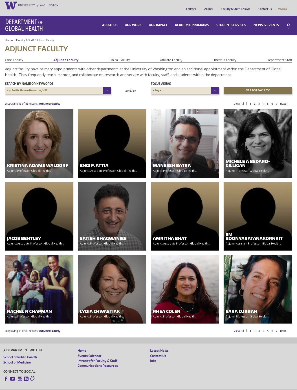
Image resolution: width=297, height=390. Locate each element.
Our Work (133, 18)
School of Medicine (17, 356)
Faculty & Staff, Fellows (234, 5)
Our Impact (158, 18)
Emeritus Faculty (224, 53)
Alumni (207, 5)
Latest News (159, 344)
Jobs (153, 354)
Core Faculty (14, 53)
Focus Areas (161, 77)
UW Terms (81, 386)
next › (284, 97)
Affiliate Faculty (171, 53)
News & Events (266, 18)
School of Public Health (20, 351)
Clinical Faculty (119, 53)
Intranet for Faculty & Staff (97, 354)
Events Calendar (89, 349)
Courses (190, 5)
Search (288, 19)
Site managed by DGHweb (107, 386)
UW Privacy (63, 386)
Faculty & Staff (25, 34)
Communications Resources (98, 359)
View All (239, 97)
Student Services (231, 18)
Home (9, 34)
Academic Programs (192, 18)
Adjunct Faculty (66, 53)
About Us (109, 18)
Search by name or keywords (29, 77)
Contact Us (264, 5)
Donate (282, 5)
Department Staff (279, 53)
